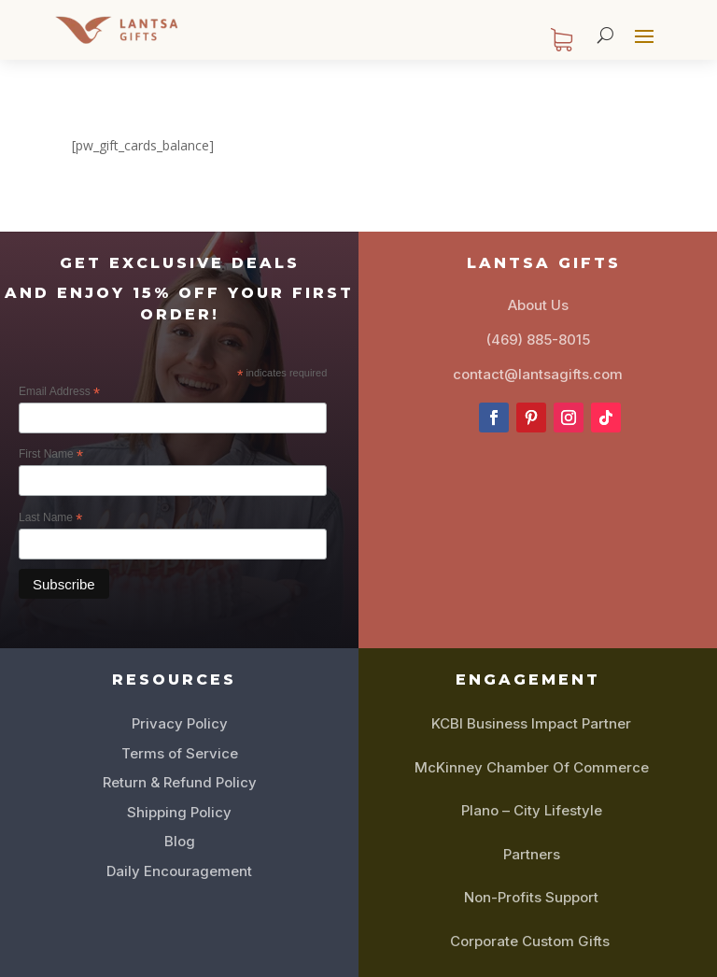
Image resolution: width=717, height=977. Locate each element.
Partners (531, 854)
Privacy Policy (180, 723)
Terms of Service (179, 753)
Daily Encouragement (179, 871)
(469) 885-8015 (538, 339)
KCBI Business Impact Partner (531, 723)
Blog (179, 841)
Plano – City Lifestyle (531, 810)
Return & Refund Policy (180, 782)
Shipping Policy (179, 812)
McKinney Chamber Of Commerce (532, 767)
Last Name (50, 518)
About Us (538, 305)
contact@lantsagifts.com (538, 374)
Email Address (59, 392)
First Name (51, 454)
